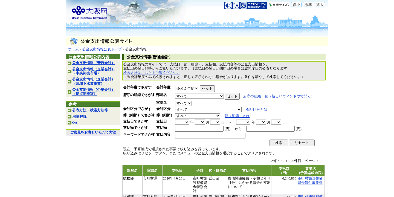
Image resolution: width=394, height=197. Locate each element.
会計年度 (163, 87)
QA (74, 122)
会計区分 (163, 109)
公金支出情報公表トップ (101, 49)
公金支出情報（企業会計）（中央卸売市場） (93, 71)
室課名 (161, 103)
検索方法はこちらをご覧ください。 (151, 73)
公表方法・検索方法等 (90, 110)
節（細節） (165, 115)
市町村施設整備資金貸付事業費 (310, 180)
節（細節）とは (237, 116)
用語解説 (79, 116)
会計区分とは (256, 110)
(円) (227, 129)
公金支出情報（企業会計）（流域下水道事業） (93, 81)
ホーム (73, 49)
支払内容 (163, 135)
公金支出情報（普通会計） (93, 63)
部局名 (161, 95)
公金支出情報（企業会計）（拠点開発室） (93, 92)
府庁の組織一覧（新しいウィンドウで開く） (278, 96)
